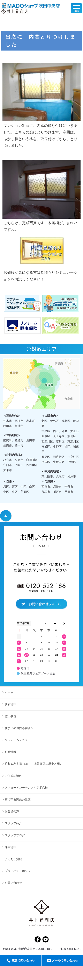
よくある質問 (13, 859)
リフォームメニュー (18, 740)
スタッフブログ (15, 835)
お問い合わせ (13, 882)
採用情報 (10, 847)
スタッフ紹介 (13, 823)
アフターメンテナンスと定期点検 (26, 787)
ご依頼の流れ (13, 775)
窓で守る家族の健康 (18, 799)
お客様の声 (12, 811)
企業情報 (10, 751)
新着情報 (10, 704)
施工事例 (10, 716)
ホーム (9, 692)
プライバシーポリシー (19, 871)
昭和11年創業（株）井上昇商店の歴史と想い (34, 763)
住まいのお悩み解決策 (19, 728)
